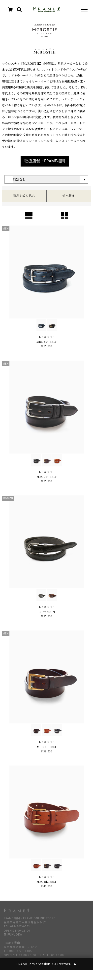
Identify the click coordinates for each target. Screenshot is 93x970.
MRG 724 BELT (46, 477)
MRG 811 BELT (47, 747)
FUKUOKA (13, 934)
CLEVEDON (46, 612)
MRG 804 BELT (46, 341)
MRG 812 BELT (46, 882)
